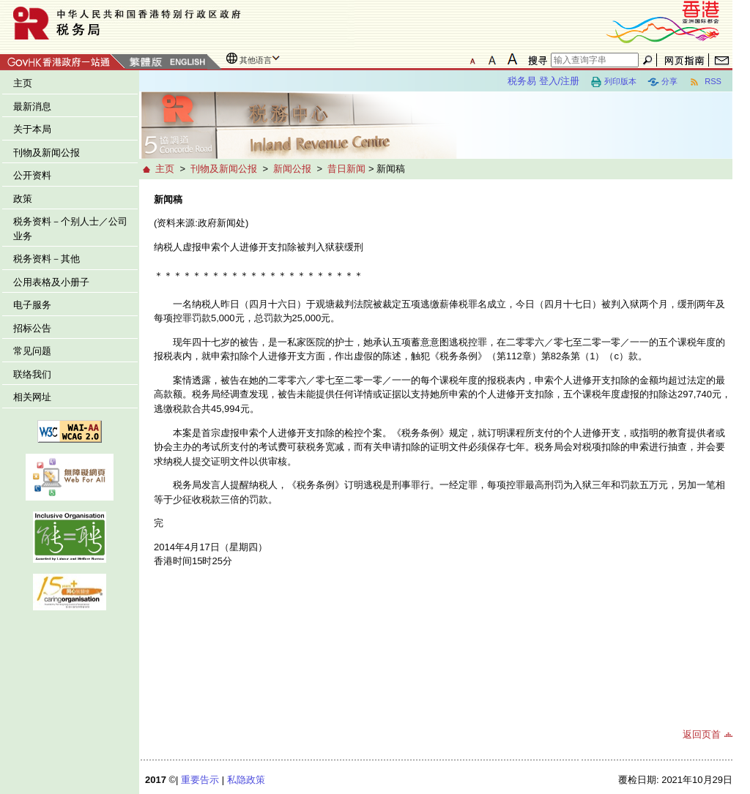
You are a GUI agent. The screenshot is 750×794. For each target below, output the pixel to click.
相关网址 (32, 397)
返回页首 (702, 734)
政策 (22, 198)
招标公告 (32, 328)
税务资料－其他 (46, 258)
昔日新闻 (346, 168)
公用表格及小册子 (51, 282)
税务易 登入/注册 (543, 80)
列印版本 (613, 82)
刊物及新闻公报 (46, 152)
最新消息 (32, 106)
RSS (704, 82)
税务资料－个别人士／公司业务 (70, 228)
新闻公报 (292, 168)
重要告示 (200, 779)
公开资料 (32, 175)
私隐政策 (246, 779)
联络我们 (32, 374)
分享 (662, 82)
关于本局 (32, 129)
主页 (22, 83)
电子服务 (32, 304)
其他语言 (256, 60)
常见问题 (32, 350)
